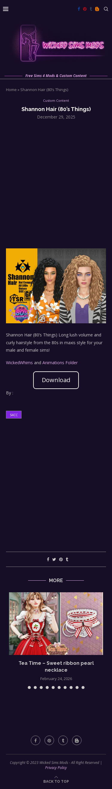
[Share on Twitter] (54, 559)
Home (11, 89)
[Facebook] (79, 9)
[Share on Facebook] (48, 559)
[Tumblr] (91, 9)
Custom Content (56, 100)
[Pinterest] (85, 9)
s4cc (14, 415)
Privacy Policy (56, 767)
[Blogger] (97, 9)
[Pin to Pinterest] (61, 559)
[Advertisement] (56, 183)
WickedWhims (19, 362)
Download (56, 380)
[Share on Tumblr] (67, 559)
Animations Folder (60, 362)
